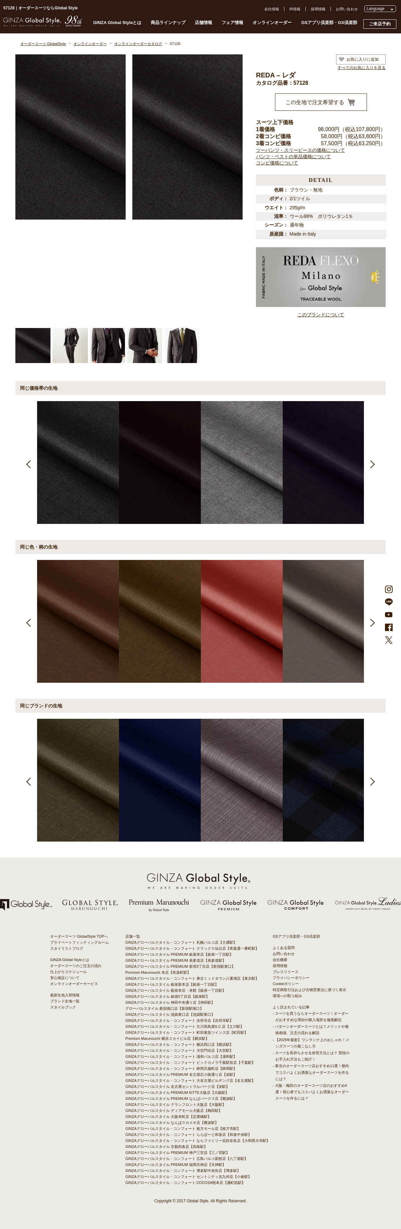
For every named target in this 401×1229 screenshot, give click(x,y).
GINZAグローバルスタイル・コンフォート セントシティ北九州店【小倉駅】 (188, 1177)
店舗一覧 (132, 936)
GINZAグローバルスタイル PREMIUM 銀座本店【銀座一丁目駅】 (179, 954)
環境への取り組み (287, 996)
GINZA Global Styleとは (117, 22)
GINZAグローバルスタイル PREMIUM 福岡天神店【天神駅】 (175, 1165)
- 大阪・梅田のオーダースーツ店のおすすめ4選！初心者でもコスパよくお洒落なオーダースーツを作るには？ (311, 1092)
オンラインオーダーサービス (74, 984)
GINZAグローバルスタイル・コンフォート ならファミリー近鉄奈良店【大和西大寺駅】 (197, 1141)
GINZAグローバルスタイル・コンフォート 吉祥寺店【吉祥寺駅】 (179, 1020)
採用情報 (318, 9)
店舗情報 (203, 22)
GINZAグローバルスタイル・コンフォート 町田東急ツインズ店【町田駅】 (186, 1032)
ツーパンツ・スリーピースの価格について (300, 150)
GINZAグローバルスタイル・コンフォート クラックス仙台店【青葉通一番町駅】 (192, 948)
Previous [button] (29, 462)
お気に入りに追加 (359, 59)
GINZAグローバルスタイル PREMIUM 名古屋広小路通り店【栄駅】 (181, 1074)
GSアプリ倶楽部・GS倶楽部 (329, 22)
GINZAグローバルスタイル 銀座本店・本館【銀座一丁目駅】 (175, 990)
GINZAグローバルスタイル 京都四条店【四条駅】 (166, 1147)
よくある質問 (284, 948)
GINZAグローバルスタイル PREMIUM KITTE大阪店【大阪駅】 (177, 1093)
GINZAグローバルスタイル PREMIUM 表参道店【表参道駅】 (175, 960)
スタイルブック (63, 1007)
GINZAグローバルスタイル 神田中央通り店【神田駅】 (170, 1002)
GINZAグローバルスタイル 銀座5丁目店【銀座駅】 (167, 996)
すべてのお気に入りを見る (362, 67)
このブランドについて (320, 314)
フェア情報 (232, 22)
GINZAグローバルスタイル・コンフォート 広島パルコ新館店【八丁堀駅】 (186, 1159)
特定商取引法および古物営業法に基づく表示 (309, 990)
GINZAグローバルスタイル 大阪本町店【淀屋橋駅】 (168, 1117)
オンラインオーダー (272, 22)
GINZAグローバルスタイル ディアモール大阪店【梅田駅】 (173, 1111)
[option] (78, 462)
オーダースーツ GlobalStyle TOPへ (79, 936)
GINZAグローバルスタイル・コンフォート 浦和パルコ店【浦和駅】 (181, 1056)
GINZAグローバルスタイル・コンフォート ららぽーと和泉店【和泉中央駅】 (188, 1135)
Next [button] (371, 462)
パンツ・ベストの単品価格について (293, 156)
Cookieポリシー (286, 984)
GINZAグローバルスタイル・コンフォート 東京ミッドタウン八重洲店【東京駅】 (192, 978)
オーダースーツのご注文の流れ (76, 966)
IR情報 (294, 9)
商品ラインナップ (168, 22)
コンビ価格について (277, 163)
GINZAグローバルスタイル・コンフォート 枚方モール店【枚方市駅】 (183, 1129)
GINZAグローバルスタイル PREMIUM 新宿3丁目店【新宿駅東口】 (180, 966)
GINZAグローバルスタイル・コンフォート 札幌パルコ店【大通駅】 (181, 942)
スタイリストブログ (66, 948)
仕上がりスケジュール (68, 972)
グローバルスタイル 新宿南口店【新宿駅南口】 (164, 1008)
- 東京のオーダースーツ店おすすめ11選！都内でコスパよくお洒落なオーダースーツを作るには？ (311, 1072)
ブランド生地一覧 (65, 1001)
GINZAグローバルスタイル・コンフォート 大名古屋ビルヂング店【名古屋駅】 (190, 1081)
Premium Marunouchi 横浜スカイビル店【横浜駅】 (167, 1038)
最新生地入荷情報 (65, 995)
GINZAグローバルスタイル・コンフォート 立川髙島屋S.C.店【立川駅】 (184, 1026)
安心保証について (65, 978)
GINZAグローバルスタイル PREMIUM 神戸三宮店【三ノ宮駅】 (177, 1153)
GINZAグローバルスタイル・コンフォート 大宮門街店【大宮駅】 (179, 1050)
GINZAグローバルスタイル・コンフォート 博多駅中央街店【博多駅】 (183, 1171)
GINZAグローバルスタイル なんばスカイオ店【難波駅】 (172, 1123)
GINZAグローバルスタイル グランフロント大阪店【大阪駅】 (175, 1105)
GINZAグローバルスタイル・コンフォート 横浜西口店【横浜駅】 (179, 1044)
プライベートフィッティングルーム (79, 942)
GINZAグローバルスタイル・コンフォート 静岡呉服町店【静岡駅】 (181, 1068)
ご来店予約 (380, 23)
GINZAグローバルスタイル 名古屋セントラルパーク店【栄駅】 (177, 1087)
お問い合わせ (347, 9)
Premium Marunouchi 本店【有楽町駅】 (158, 972)
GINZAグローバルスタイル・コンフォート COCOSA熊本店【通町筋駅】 (185, 1183)
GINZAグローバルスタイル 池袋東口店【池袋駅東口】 (170, 1014)
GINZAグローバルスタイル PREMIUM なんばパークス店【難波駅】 (181, 1099)
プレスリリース (285, 972)
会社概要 (280, 960)
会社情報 (271, 9)
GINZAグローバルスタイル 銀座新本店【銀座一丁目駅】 (172, 984)
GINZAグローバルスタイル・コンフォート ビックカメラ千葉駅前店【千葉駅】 (190, 1062)
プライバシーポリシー (291, 978)
